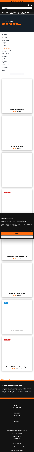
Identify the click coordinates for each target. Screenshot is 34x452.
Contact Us (17, 438)
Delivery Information (17, 435)
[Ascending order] (23, 74)
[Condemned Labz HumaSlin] (17, 191)
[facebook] (11, 1)
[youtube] (18, 1)
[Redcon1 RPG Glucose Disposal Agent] (17, 338)
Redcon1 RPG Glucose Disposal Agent (17, 367)
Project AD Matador (17, 146)
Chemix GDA (17, 183)
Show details (27, 230)
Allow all (17, 233)
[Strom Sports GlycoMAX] (17, 81)
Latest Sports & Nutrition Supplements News (17, 430)
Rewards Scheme (17, 436)
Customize (17, 236)
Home (3, 21)
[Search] (3, 8)
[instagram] (13, 1)
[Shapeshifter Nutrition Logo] (7, 4)
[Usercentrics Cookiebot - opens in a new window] (28, 214)
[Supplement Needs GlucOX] (17, 264)
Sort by (14, 73)
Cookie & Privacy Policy (17, 432)
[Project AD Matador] (17, 117)
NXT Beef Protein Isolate (17, 450)
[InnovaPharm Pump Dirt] (17, 301)
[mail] (20, 1)
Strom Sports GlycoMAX (17, 109)
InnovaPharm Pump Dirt (17, 330)
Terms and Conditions (17, 433)
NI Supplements (17, 443)
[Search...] (17, 8)
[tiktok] (15, 1)
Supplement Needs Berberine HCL (17, 256)
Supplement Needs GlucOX (17, 293)
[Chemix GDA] (17, 154)
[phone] (22, 1)
